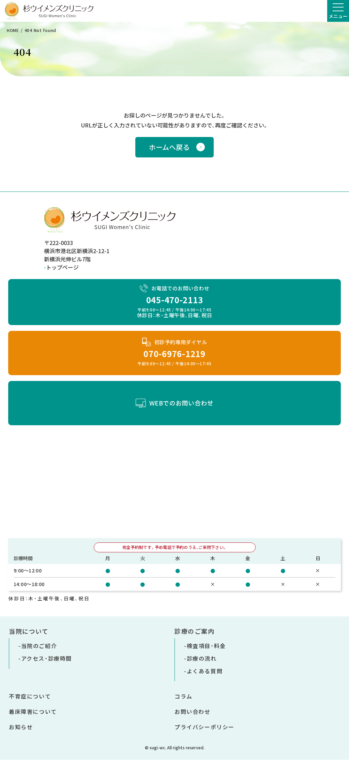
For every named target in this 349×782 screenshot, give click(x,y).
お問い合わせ (192, 711)
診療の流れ (202, 658)
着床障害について (33, 711)
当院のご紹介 (39, 646)
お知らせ (21, 727)
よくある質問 (205, 671)
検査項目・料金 (206, 646)
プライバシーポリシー (204, 727)
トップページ (62, 267)
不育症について (30, 696)
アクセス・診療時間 (46, 658)
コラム (183, 696)
